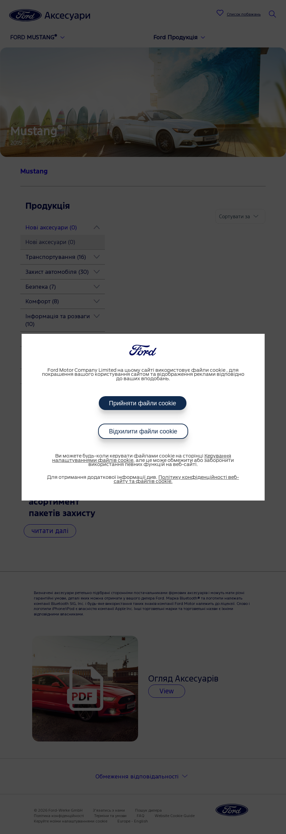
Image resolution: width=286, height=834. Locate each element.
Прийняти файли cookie (142, 403)
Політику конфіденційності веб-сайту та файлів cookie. (176, 479)
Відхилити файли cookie (143, 431)
